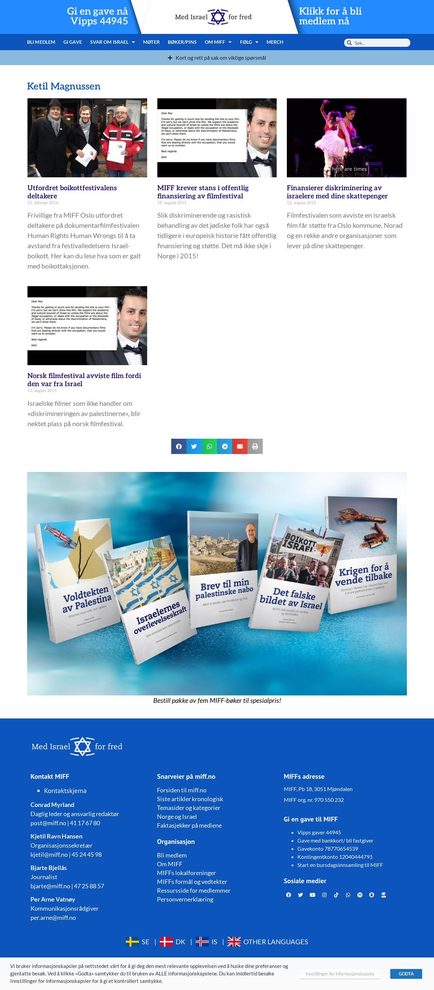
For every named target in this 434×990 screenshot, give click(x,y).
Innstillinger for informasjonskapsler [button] (340, 973)
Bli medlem (41, 42)
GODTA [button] (406, 973)
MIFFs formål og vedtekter (192, 881)
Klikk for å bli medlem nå (330, 16)
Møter (151, 42)
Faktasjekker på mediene (189, 825)
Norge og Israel (177, 816)
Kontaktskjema (65, 790)
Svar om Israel (112, 42)
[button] (178, 446)
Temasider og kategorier (188, 807)
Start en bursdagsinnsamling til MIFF (340, 865)
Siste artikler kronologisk (190, 799)
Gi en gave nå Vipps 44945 (97, 16)
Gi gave (72, 42)
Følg (249, 42)
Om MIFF (218, 42)
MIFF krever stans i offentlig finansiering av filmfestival (203, 192)
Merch (275, 42)
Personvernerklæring (185, 899)
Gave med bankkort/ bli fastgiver (335, 840)
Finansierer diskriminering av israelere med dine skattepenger (337, 192)
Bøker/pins (182, 42)
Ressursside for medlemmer (194, 890)
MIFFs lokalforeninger (186, 872)
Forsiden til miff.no (181, 790)
